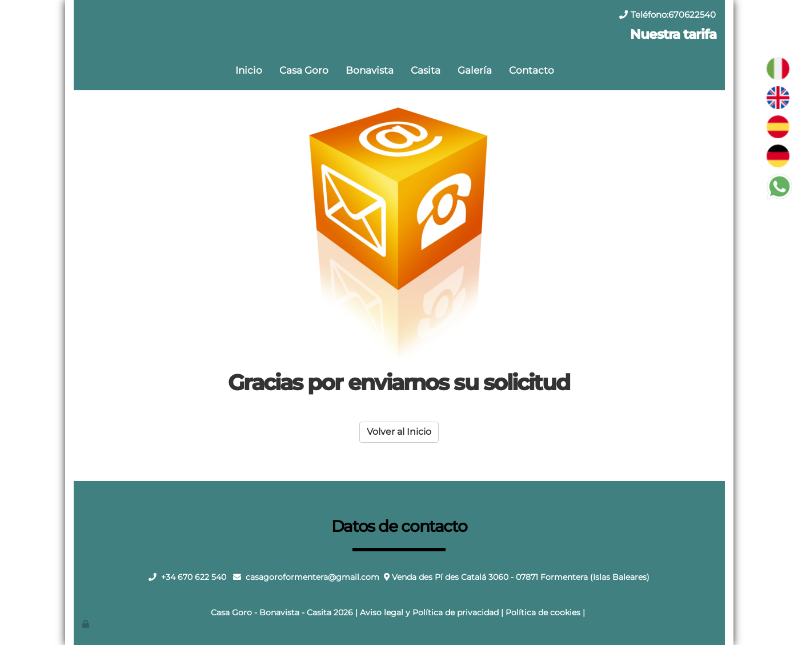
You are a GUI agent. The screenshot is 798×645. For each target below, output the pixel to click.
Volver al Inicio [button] (399, 431)
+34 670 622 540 (193, 577)
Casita (425, 70)
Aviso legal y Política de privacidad (429, 612)
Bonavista (370, 70)
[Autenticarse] (86, 623)
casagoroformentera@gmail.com (312, 577)
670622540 (692, 14)
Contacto (531, 70)
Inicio (248, 70)
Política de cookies (543, 612)
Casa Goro (303, 70)
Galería (475, 70)
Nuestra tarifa (673, 34)
